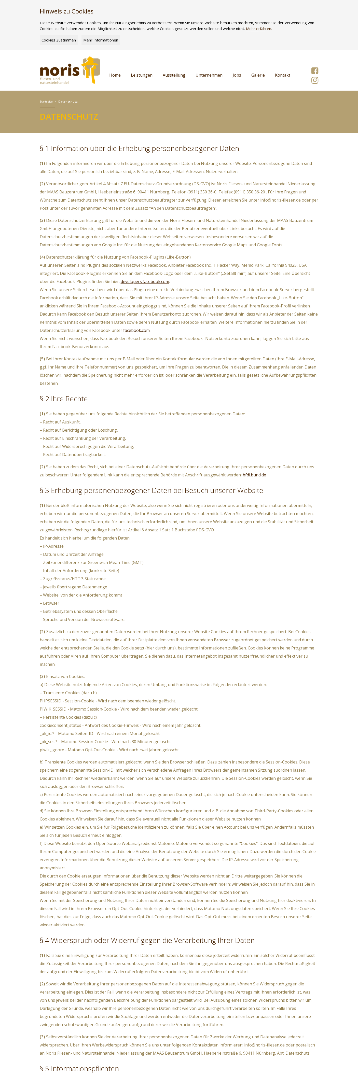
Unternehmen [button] (209, 75)
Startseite (46, 101)
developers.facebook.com (145, 281)
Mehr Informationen (100, 40)
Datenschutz (68, 101)
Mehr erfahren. (259, 28)
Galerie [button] (258, 75)
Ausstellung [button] (174, 75)
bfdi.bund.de (254, 475)
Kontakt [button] (282, 75)
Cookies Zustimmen (59, 40)
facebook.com (136, 330)
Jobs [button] (237, 75)
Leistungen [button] (142, 75)
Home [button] (115, 75)
